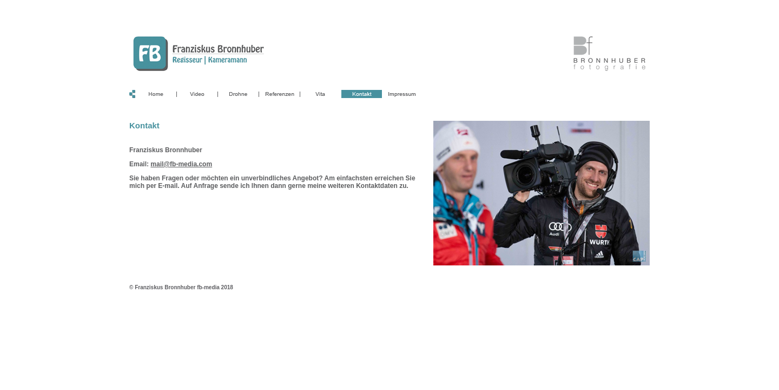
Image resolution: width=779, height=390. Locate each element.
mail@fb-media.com (181, 164)
